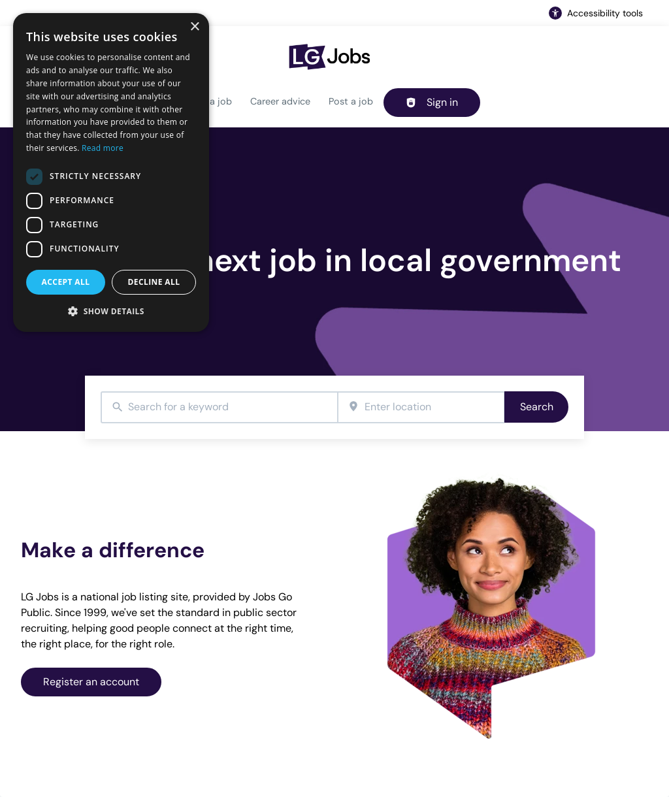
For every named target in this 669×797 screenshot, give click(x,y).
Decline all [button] (154, 281)
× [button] (194, 27)
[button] (111, 311)
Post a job (351, 101)
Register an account (91, 682)
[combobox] (219, 407)
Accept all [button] (66, 281)
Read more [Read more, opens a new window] (102, 148)
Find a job (210, 101)
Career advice (280, 101)
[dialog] (111, 172)
